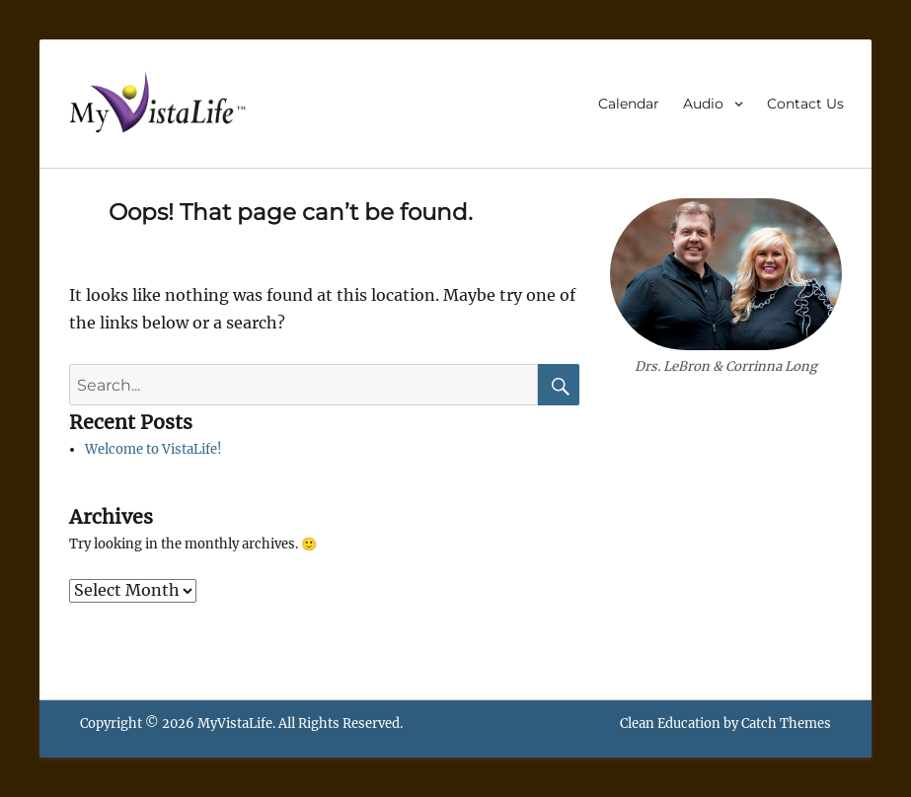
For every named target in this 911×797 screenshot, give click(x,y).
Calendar (628, 103)
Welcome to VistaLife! (153, 449)
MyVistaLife (234, 723)
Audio (703, 103)
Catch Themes (786, 723)
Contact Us (805, 103)
